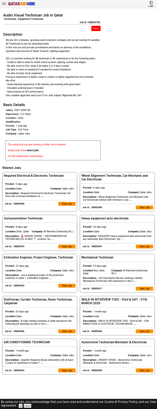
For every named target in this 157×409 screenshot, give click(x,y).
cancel (28, 406)
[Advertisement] (131, 87)
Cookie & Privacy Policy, (121, 402)
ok (21, 406)
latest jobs (33, 150)
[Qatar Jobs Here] (21, 5)
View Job (67, 203)
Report (96, 28)
